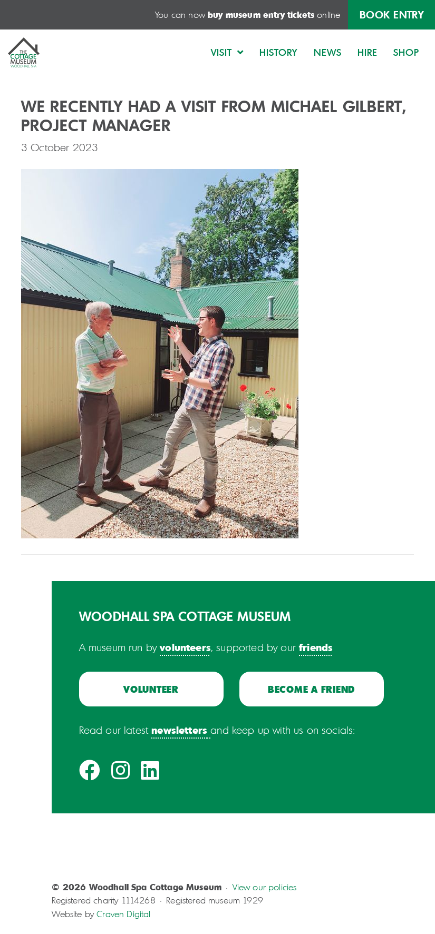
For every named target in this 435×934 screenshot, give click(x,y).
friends (316, 647)
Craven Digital (123, 914)
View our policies (265, 887)
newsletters (179, 729)
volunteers (185, 647)
